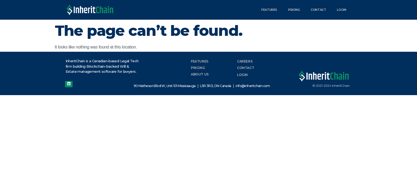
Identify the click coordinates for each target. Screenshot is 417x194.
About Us (200, 74)
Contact (318, 10)
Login (341, 10)
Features (269, 10)
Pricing (294, 10)
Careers (244, 61)
